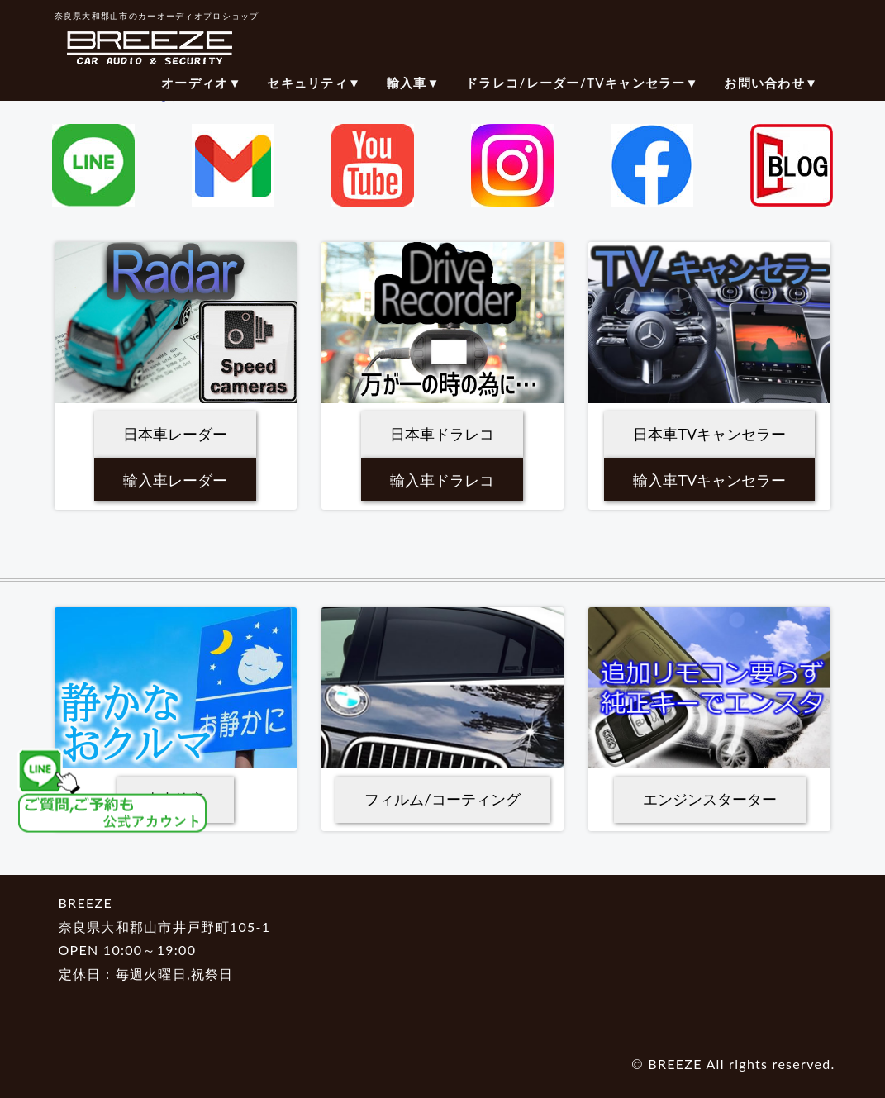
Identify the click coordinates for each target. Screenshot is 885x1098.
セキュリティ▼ (314, 82)
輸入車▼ (413, 82)
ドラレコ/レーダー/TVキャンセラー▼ (582, 82)
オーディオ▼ (201, 82)
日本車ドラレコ (442, 434)
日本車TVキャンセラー (709, 434)
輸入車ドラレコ (442, 480)
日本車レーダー (175, 434)
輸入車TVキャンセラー (709, 480)
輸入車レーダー (175, 480)
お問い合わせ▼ (771, 82)
